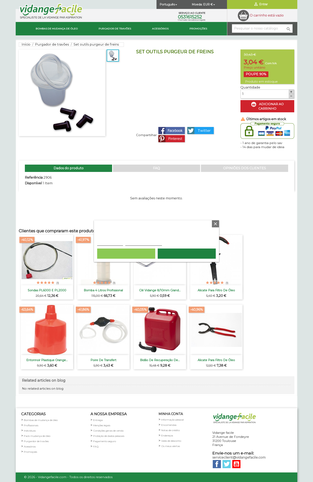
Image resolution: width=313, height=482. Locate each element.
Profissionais (31, 425)
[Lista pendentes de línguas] (169, 4)
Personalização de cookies (143, 243)
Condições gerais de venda (108, 430)
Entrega (98, 420)
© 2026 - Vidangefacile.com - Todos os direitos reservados (68, 477)
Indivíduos (30, 430)
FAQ (156, 168)
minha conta (171, 414)
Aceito (186, 253)
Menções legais (101, 425)
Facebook (217, 464)
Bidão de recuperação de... (160, 360)
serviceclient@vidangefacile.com (239, 457)
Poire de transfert (103, 360)
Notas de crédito (170, 430)
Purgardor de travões (36, 441)
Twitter (227, 464)
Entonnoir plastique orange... (47, 360)
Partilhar (171, 130)
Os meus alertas (170, 446)
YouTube (236, 464)
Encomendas (168, 424)
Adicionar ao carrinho (267, 106)
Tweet (200, 130)
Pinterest (171, 138)
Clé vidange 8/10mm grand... (160, 290)
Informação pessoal (172, 419)
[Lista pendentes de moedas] (209, 4)
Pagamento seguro (104, 441)
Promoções (198, 28)
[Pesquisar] (262, 28)
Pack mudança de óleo (37, 435)
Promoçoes (30, 451)
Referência (34, 177)
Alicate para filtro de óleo (216, 290)
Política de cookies (110, 243)
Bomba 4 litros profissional (103, 290)
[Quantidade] (264, 94)
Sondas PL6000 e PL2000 (47, 290)
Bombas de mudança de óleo (57, 28)
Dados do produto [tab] (69, 168)
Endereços (167, 435)
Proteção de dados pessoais (108, 435)
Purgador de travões (115, 28)
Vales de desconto (171, 440)
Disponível (33, 183)
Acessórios (160, 28)
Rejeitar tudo (126, 253)
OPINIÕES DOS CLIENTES (244, 168)
